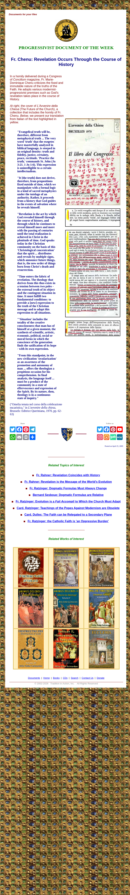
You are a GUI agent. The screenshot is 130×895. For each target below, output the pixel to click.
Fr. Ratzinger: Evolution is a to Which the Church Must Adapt (68, 501)
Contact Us (87, 678)
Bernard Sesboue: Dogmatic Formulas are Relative (68, 494)
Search (74, 678)
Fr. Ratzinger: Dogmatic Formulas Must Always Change (68, 488)
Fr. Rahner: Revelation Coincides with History (68, 475)
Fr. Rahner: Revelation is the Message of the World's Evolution (68, 481)
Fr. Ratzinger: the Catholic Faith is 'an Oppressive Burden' (68, 521)
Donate (100, 678)
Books (56, 678)
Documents (34, 678)
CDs (65, 678)
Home (46, 678)
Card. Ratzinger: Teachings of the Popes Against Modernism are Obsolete (68, 508)
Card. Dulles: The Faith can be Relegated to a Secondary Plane (68, 514)
